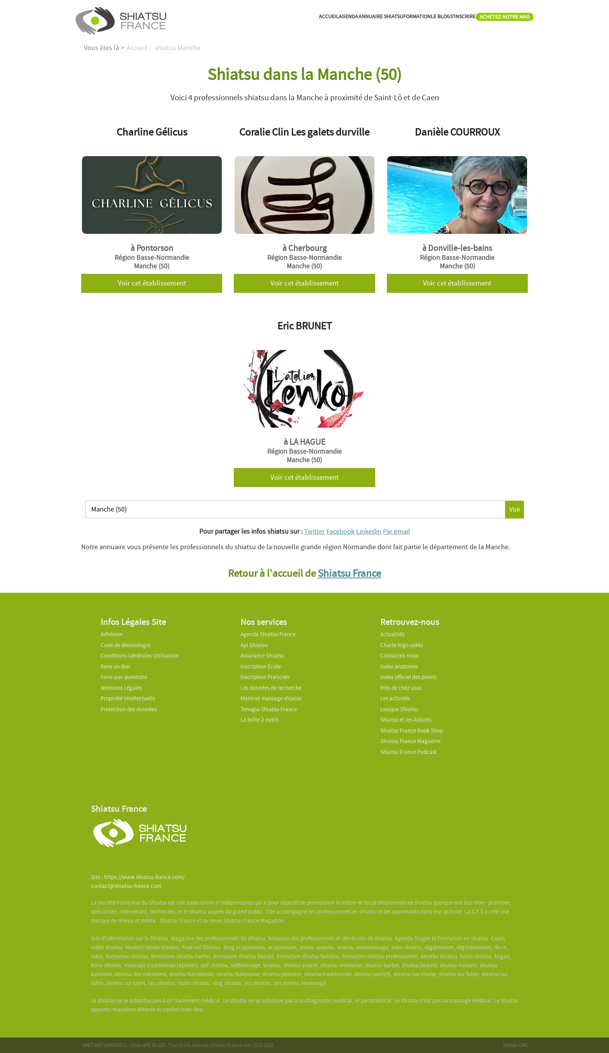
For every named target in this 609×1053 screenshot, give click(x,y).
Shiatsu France (349, 573)
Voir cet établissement (152, 283)
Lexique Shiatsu (399, 709)
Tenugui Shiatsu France (268, 709)
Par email (396, 531)
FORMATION (376, 19)
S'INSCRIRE (440, 19)
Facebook (340, 531)
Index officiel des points (408, 677)
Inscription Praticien (264, 677)
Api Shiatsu (254, 645)
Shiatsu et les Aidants (406, 720)
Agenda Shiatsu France (268, 634)
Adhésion (112, 634)
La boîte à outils (259, 720)
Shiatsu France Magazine (410, 741)
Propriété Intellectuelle (128, 698)
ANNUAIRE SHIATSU (328, 19)
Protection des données (129, 709)
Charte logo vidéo (401, 645)
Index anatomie (399, 666)
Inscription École (260, 666)
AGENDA (286, 19)
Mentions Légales (121, 688)
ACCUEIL (258, 19)
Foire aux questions (124, 677)
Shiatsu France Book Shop (411, 730)
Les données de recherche (271, 688)
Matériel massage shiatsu (270, 698)
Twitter (314, 531)
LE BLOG (408, 19)
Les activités (395, 698)
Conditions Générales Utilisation (140, 656)
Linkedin (368, 531)
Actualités (392, 634)
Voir (514, 509)
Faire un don (115, 666)
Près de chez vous (401, 688)
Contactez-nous (399, 656)
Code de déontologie (125, 645)
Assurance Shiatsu (262, 656)
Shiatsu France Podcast (408, 752)
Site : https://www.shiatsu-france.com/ (137, 877)
